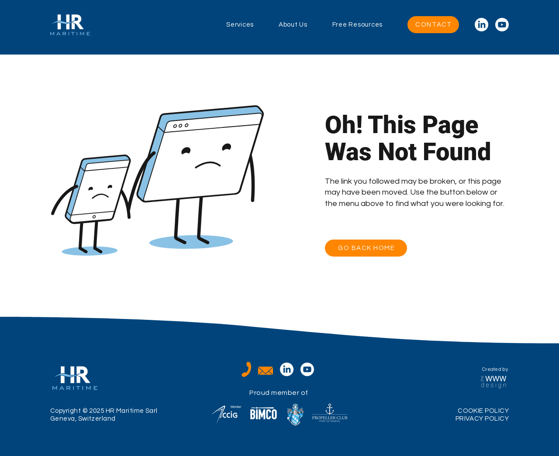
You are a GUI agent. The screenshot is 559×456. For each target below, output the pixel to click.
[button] (252, 25)
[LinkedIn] (481, 24)
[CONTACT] (433, 24)
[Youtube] (502, 24)
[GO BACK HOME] (366, 248)
